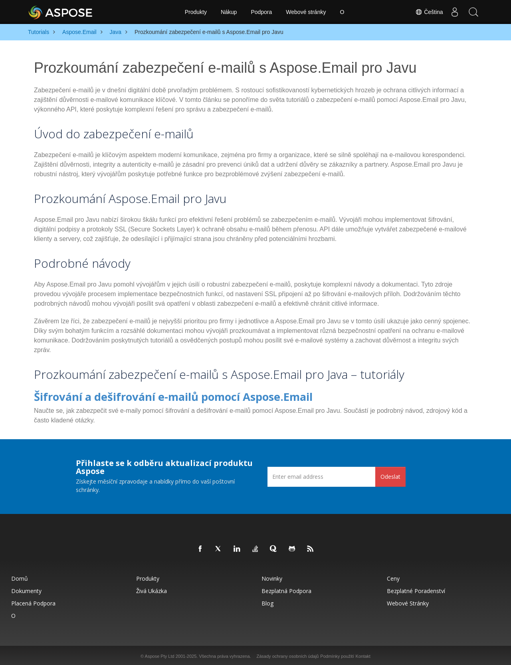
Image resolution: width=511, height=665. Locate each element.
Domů (19, 577)
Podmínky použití (337, 654)
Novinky (271, 577)
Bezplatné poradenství (416, 589)
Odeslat (390, 475)
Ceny (393, 577)
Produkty (196, 12)
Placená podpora (33, 601)
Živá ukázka (151, 589)
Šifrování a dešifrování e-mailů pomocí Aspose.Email (143, 395)
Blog (267, 601)
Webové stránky (306, 12)
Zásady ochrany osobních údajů (288, 654)
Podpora (261, 12)
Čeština (427, 12)
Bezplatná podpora (286, 589)
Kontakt (363, 654)
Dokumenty (26, 589)
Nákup (229, 12)
